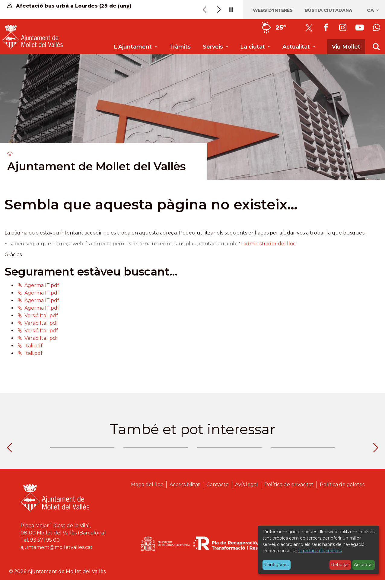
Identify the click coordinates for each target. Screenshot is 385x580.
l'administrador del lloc (268, 244)
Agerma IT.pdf (41, 285)
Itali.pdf (33, 346)
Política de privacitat (288, 484)
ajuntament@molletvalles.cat (57, 547)
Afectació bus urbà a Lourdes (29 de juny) (69, 6)
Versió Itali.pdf (41, 315)
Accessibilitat (185, 484)
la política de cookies (320, 550)
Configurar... (276, 564)
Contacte (217, 484)
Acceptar (363, 564)
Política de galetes (342, 484)
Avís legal (246, 484)
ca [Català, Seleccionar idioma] (373, 10)
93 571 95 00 (45, 540)
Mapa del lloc (147, 484)
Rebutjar (340, 564)
